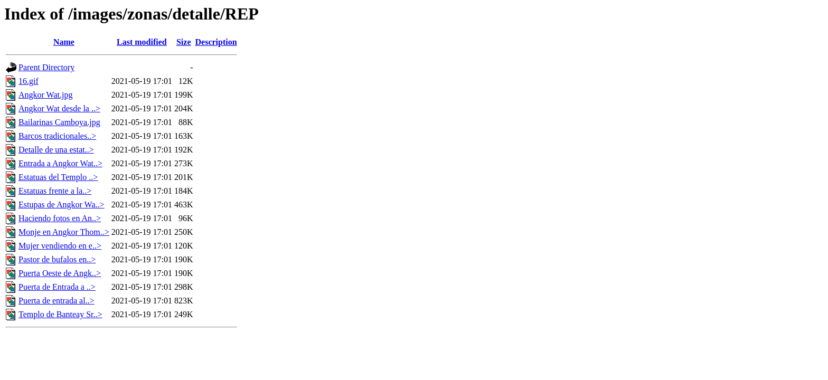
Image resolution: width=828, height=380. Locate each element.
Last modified (142, 41)
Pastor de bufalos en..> (57, 259)
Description (216, 41)
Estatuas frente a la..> (54, 190)
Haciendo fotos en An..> (59, 218)
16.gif (28, 81)
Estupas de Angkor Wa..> (61, 204)
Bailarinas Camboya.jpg (59, 122)
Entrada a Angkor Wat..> (60, 163)
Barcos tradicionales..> (57, 135)
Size (183, 41)
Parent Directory (46, 67)
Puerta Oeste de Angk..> (59, 273)
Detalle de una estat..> (56, 149)
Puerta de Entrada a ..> (57, 286)
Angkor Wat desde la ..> (59, 108)
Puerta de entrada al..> (56, 300)
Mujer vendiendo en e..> (59, 245)
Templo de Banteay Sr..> (60, 314)
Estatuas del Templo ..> (58, 177)
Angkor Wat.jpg (45, 94)
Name (63, 41)
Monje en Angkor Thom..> (63, 231)
